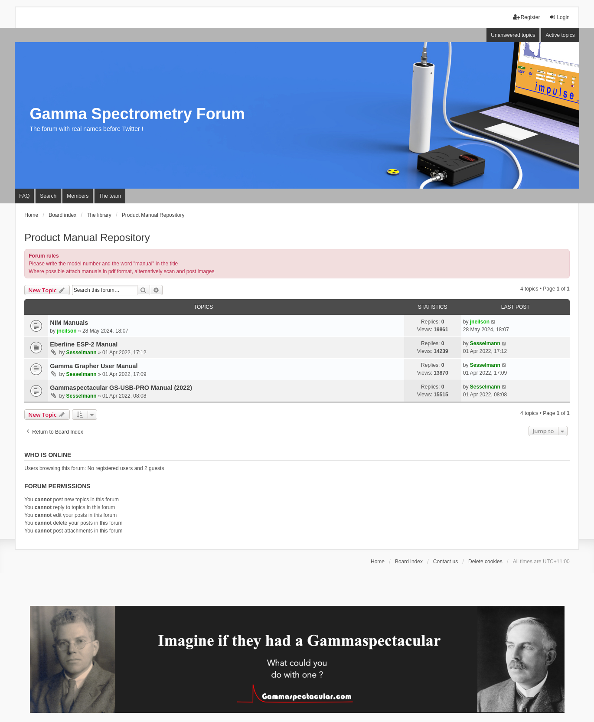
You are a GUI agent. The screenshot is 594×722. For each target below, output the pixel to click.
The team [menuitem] (110, 196)
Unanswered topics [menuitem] (513, 35)
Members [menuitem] (77, 196)
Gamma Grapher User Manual (93, 366)
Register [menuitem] (526, 17)
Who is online (47, 454)
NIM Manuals (69, 322)
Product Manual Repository (87, 237)
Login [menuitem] (559, 17)
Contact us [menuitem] (445, 562)
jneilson (66, 331)
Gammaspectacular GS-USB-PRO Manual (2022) (121, 387)
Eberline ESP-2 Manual (83, 344)
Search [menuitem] (48, 196)
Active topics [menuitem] (559, 35)
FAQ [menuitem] (24, 196)
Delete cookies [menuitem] (485, 562)
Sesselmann (81, 353)
